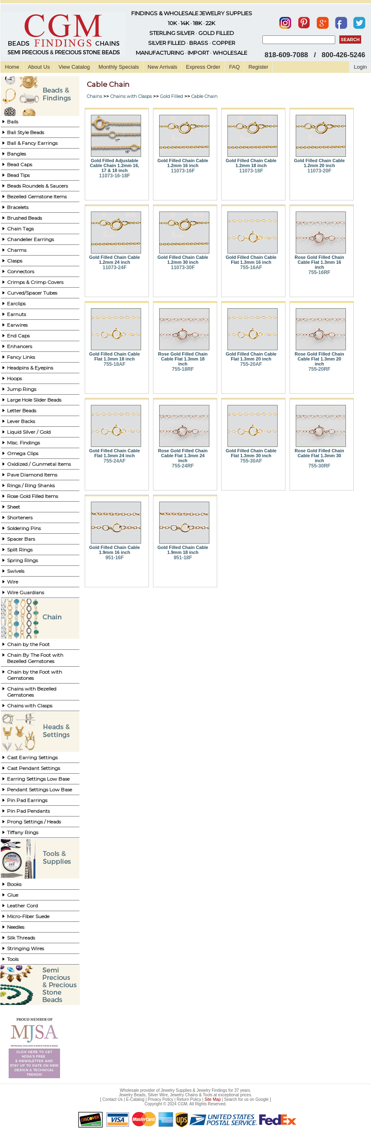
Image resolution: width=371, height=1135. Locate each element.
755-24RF (183, 466)
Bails (12, 122)
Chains (94, 96)
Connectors (20, 271)
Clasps (14, 261)
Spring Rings (22, 560)
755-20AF (251, 364)
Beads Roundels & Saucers (37, 186)
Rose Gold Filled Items (32, 496)
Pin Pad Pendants (28, 811)
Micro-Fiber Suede (28, 916)
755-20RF (319, 369)
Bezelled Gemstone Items (37, 196)
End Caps (18, 336)
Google (262, 1099)
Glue (12, 895)
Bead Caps (19, 164)
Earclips (16, 303)
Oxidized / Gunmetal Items (39, 464)
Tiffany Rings (22, 832)
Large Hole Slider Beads (34, 400)
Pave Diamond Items (32, 475)
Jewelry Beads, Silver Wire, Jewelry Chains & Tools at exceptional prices (185, 1095)
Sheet (13, 507)
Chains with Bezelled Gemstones (31, 692)
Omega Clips (22, 453)
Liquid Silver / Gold (29, 432)
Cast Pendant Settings (33, 768)
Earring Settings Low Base (38, 779)
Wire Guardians (25, 592)
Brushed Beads (24, 218)
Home (12, 67)
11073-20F (319, 171)
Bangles (16, 154)
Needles (15, 927)
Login (360, 67)
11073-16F (183, 171)
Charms (16, 250)
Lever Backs (21, 421)
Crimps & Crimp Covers (35, 282)
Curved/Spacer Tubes (32, 293)
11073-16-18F (114, 176)
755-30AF (251, 461)
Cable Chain (204, 96)
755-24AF (114, 461)
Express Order (203, 67)
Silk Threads (21, 938)
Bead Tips (18, 175)
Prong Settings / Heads (34, 822)
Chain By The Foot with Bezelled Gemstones (35, 658)
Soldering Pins (24, 528)
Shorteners (19, 517)
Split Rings (19, 550)
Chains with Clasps (29, 705)
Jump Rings (21, 389)
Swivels (15, 571)
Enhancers (19, 346)
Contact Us (112, 1099)
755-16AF (251, 267)
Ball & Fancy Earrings (32, 143)
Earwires (17, 325)
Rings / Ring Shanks (31, 485)
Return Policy (189, 1099)
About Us (39, 67)
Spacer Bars (21, 539)
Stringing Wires (25, 948)
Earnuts (16, 314)
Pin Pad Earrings (27, 800)
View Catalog (74, 67)
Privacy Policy (160, 1099)
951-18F (183, 558)
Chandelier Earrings (30, 239)
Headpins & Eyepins (30, 368)
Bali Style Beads (25, 132)
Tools (13, 959)
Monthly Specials (119, 67)
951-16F (114, 558)
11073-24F (114, 267)
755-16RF (319, 272)
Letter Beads (21, 410)
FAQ (234, 67)
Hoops (14, 378)
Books (14, 884)
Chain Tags (20, 229)
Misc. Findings (23, 443)
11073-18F (251, 171)
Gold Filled (171, 96)
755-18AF (114, 364)
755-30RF (319, 466)
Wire (12, 582)
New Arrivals (162, 67)
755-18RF (183, 369)
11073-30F (183, 267)
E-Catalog (135, 1099)
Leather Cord (22, 905)
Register (258, 67)
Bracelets (17, 207)
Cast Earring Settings (32, 757)
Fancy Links (21, 357)
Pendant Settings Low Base (39, 789)
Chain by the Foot (28, 644)
